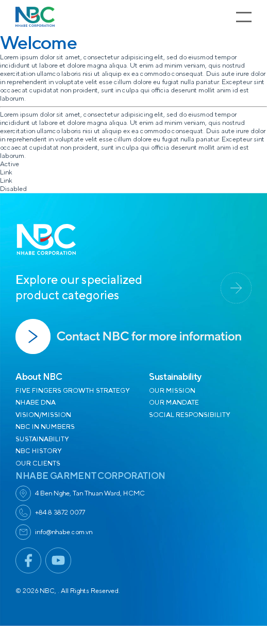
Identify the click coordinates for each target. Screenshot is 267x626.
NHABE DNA (35, 402)
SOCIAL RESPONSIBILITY (189, 415)
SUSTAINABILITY (42, 439)
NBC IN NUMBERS (45, 427)
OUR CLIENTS (37, 463)
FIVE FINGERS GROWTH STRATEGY (72, 391)
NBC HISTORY (38, 451)
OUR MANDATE (174, 402)
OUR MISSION (172, 391)
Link (6, 172)
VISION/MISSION (43, 415)
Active (9, 164)
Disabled (13, 189)
